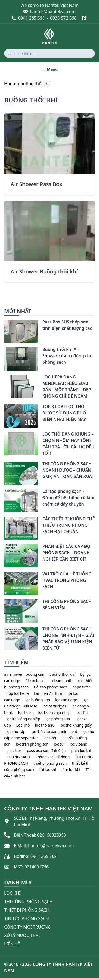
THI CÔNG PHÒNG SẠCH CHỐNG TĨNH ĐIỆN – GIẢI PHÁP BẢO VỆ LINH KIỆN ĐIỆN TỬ (68, 638)
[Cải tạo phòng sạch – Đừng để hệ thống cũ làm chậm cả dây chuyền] (4, 492)
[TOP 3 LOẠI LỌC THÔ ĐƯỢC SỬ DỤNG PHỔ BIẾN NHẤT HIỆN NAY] (4, 407)
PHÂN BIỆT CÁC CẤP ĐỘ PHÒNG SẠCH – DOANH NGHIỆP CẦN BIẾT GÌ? (66, 552)
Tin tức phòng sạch (26, 918)
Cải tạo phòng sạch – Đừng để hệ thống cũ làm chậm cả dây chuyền (68, 497)
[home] (49, 36)
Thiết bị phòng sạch (26, 910)
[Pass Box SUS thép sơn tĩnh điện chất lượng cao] (4, 323)
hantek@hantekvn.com (53, 12)
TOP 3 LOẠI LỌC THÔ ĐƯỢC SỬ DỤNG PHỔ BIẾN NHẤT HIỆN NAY (64, 413)
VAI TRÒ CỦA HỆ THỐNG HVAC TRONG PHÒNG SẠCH (67, 580)
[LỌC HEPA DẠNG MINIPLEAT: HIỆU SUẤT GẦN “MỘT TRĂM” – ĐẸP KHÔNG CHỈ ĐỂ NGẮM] (4, 378)
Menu (49, 69)
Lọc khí (12, 893)
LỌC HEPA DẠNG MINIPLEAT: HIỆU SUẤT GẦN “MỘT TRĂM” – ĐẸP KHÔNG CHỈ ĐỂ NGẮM (66, 386)
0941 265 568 (31, 18)
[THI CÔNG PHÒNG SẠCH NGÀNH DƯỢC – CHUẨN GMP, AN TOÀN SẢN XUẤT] (4, 465)
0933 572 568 (63, 18)
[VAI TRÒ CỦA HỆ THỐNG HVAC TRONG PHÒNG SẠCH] (4, 575)
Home (10, 84)
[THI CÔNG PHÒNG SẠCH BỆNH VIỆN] (4, 602)
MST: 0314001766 (31, 867)
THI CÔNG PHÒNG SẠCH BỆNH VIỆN (67, 604)
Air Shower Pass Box (36, 184)
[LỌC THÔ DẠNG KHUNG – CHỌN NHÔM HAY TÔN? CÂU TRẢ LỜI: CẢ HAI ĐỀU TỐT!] (4, 435)
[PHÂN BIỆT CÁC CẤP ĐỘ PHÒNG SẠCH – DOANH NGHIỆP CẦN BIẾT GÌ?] (4, 547)
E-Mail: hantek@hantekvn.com (44, 846)
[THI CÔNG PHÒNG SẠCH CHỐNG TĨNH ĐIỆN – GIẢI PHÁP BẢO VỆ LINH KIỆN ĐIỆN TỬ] (4, 630)
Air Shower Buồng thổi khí (44, 271)
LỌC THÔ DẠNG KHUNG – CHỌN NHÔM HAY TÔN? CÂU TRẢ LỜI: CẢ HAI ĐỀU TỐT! (68, 443)
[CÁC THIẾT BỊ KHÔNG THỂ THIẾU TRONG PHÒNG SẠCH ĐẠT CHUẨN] (4, 520)
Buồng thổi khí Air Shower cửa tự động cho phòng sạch (67, 355)
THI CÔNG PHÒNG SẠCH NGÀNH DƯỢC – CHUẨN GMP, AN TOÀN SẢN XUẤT (68, 470)
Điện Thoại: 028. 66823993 (40, 835)
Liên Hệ (12, 944)
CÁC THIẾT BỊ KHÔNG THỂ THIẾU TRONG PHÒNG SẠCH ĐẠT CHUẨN (68, 525)
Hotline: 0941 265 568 (35, 856)
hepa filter (81, 686)
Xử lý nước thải (22, 935)
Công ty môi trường (27, 927)
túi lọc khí (47, 769)
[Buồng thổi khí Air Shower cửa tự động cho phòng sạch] (4, 350)
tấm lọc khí (70, 769)
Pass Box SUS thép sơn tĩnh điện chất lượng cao (67, 325)
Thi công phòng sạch (28, 901)
